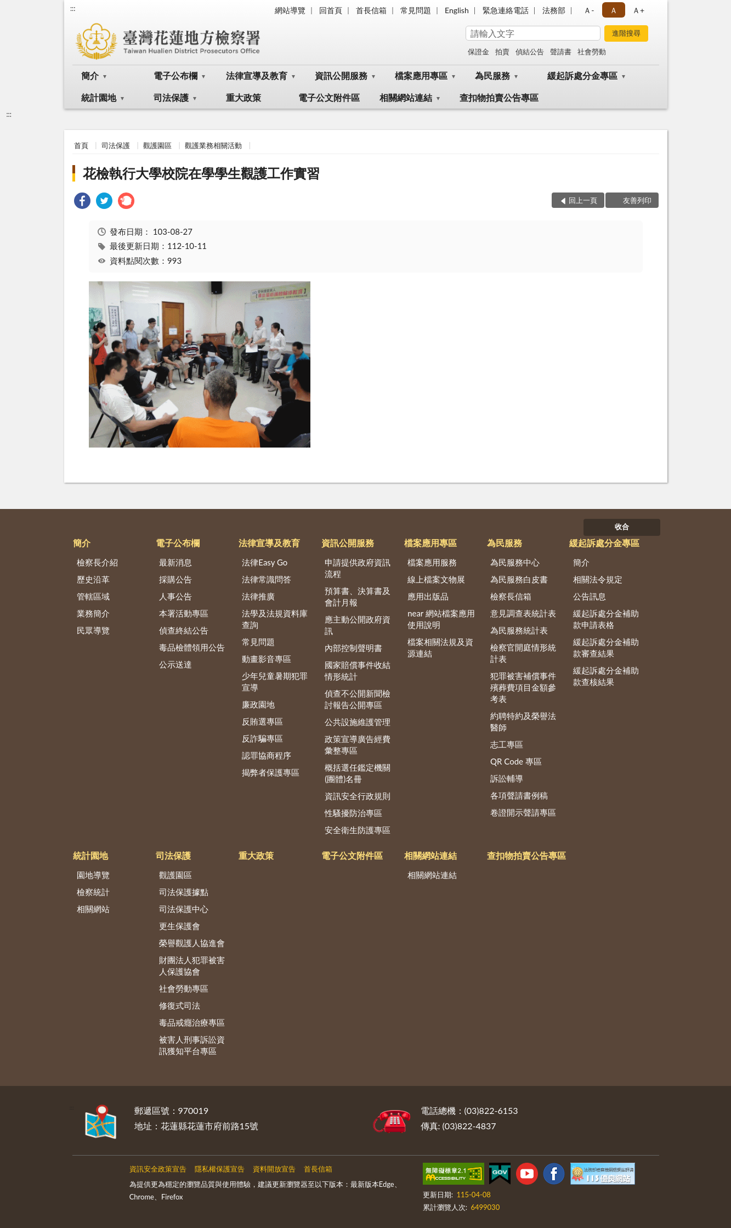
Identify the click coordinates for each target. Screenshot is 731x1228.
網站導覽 (290, 10)
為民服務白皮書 (519, 579)
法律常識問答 (266, 579)
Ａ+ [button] (638, 10)
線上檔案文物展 (436, 579)
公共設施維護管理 (357, 722)
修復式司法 (179, 1005)
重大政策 (243, 97)
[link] (82, 202)
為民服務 (492, 75)
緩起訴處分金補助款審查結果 (606, 647)
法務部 (553, 10)
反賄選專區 (262, 721)
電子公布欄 (175, 75)
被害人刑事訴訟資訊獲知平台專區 (192, 1045)
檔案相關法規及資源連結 (440, 647)
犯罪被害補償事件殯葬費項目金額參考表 (523, 687)
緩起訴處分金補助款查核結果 (606, 676)
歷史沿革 (93, 579)
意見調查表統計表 (523, 613)
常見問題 (415, 10)
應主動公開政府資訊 (357, 625)
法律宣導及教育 (256, 75)
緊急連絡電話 (506, 10)
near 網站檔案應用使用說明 (441, 619)
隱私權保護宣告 (220, 1168)
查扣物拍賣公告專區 (499, 97)
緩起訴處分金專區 (582, 75)
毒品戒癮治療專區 (192, 1022)
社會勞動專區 (183, 988)
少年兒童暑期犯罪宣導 (275, 681)
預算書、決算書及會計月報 (357, 596)
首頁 (81, 145)
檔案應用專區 (421, 75)
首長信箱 (371, 10)
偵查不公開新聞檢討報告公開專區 (357, 699)
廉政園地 (258, 704)
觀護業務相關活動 (213, 145)
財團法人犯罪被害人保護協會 (192, 965)
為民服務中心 (515, 562)
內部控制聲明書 (353, 648)
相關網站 (93, 909)
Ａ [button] (613, 10)
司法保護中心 (183, 909)
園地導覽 (93, 875)
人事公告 (175, 596)
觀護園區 (157, 145)
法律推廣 (258, 596)
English (457, 10)
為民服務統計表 (519, 630)
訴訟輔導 (506, 778)
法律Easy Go (264, 562)
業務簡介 (93, 613)
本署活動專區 (183, 613)
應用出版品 (428, 596)
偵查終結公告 (183, 630)
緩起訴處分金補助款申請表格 (606, 619)
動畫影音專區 (266, 659)
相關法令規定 (597, 579)
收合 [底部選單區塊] (622, 526)
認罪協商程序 (266, 755)
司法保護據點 (183, 892)
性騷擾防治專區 (353, 813)
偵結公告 (529, 51)
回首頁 (330, 10)
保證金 (478, 51)
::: (73, 8)
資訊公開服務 (341, 75)
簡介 (90, 75)
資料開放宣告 (274, 1168)
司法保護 (171, 97)
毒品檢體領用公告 (192, 647)
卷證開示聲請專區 (523, 812)
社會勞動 (591, 51)
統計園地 (98, 97)
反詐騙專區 (262, 738)
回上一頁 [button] (583, 200)
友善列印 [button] (637, 200)
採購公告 (175, 579)
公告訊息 (589, 596)
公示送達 (175, 664)
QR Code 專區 (516, 761)
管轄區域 (93, 596)
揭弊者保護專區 (270, 772)
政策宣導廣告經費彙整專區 (357, 744)
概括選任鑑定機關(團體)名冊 (357, 773)
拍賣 (502, 51)
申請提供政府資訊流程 (357, 568)
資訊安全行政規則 (357, 796)
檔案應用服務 (432, 562)
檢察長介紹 (97, 562)
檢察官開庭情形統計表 (523, 653)
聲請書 (560, 51)
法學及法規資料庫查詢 (275, 619)
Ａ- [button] (588, 10)
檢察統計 (93, 892)
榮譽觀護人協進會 (192, 943)
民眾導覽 (93, 630)
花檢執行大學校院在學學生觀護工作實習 (201, 173)
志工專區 (506, 744)
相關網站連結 (405, 97)
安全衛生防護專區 (357, 830)
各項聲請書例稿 (519, 795)
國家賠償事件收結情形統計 (357, 670)
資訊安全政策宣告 (157, 1168)
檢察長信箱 (510, 596)
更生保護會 (179, 926)
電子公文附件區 (329, 97)
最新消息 (175, 562)
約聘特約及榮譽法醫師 (523, 721)
